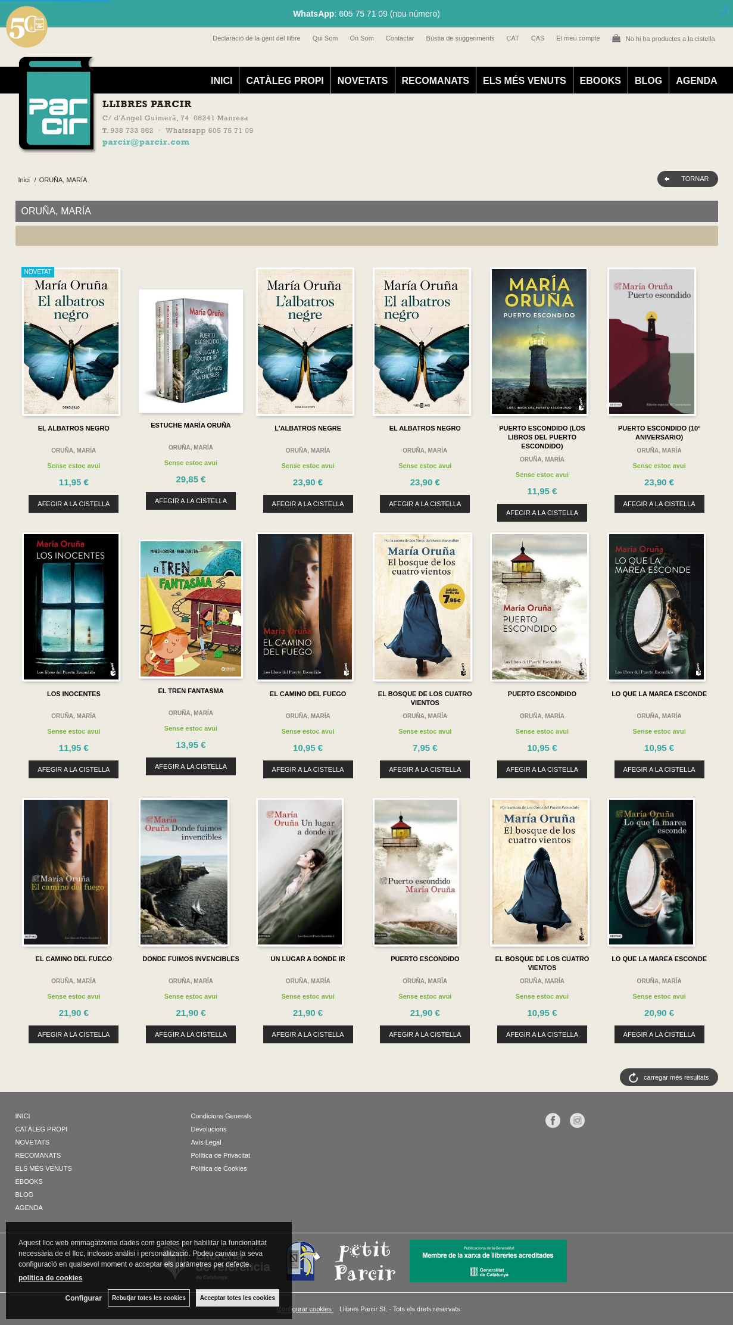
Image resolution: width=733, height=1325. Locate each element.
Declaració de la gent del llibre (256, 38)
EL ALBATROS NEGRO (74, 428)
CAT (513, 38)
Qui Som (325, 38)
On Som (361, 38)
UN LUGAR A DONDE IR (308, 958)
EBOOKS (600, 81)
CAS (538, 38)
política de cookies (50, 1278)
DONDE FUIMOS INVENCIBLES (190, 958)
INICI (221, 81)
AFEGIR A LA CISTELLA (74, 503)
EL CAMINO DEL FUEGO (308, 693)
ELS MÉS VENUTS (524, 81)
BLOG (648, 81)
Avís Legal (206, 1142)
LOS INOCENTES (74, 693)
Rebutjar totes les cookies (149, 1298)
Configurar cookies (305, 1308)
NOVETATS (363, 81)
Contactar (400, 38)
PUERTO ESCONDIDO (542, 693)
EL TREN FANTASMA (190, 690)
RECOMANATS (435, 81)
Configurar (83, 1298)
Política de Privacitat (221, 1155)
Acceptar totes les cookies (237, 1298)
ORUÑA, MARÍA (73, 450)
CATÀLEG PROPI (284, 81)
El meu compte (578, 38)
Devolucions (209, 1129)
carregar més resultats (676, 1077)
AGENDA (696, 81)
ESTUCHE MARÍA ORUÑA (191, 425)
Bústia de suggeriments (460, 38)
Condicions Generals (221, 1116)
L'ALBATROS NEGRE (308, 428)
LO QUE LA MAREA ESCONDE (659, 693)
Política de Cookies (219, 1168)
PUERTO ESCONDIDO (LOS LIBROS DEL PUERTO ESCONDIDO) (542, 437)
